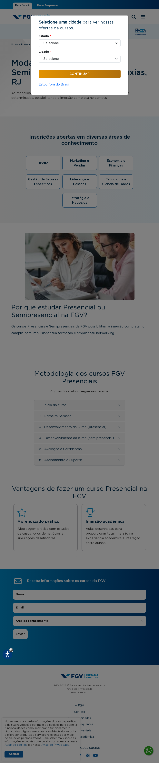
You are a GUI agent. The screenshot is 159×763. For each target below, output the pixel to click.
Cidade (45, 52)
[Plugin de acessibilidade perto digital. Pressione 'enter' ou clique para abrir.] (7, 654)
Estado (45, 36)
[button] (11, 650)
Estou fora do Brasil (54, 84)
